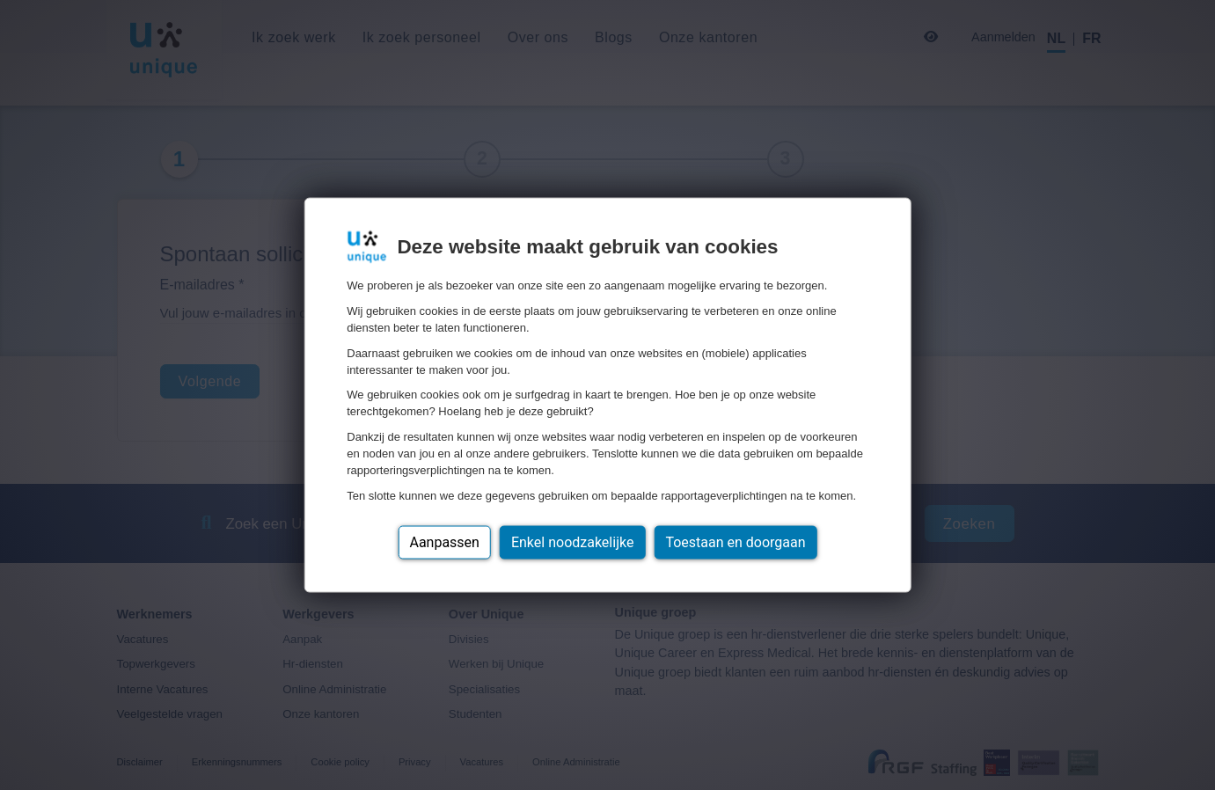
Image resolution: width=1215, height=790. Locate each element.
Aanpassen (444, 541)
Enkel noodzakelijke (572, 541)
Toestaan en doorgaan (735, 541)
